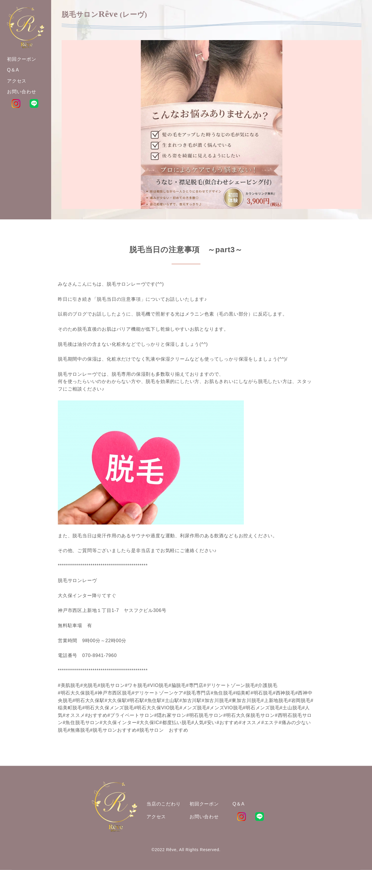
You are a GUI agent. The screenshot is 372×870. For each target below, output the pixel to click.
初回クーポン (204, 803)
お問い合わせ (204, 816)
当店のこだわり (163, 803)
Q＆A (239, 803)
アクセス (156, 816)
